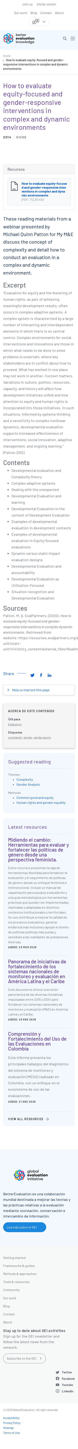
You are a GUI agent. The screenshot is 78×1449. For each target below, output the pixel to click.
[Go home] (22, 38)
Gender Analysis (28, 784)
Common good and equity (34, 797)
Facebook (68, 1378)
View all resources (25, 1119)
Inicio (6, 55)
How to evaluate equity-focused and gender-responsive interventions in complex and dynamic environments (35, 64)
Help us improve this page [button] (30, 690)
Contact (46, 13)
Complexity (24, 779)
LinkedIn (67, 1391)
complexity (15, 737)
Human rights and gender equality (41, 802)
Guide (21, 137)
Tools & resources (16, 1282)
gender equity (42, 737)
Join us (27, 4)
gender (28, 737)
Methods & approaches (20, 1274)
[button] (65, 38)
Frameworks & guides (19, 1266)
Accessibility (11, 1418)
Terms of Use (11, 1432)
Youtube (67, 1385)
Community (11, 1290)
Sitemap (8, 1427)
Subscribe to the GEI (21, 1358)
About (59, 13)
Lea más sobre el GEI (22, 1227)
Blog (33, 13)
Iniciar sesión (46, 4)
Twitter (67, 1372)
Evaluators (15, 724)
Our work (20, 13)
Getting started (14, 1258)
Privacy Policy (11, 1422)
